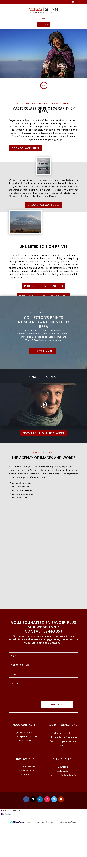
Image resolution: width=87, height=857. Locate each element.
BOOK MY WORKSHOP (26, 148)
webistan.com (26, 770)
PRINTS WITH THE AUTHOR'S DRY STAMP (43, 295)
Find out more (42, 350)
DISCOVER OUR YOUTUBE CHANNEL (43, 433)
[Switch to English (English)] (10, 814)
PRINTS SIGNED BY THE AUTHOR (43, 285)
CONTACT (43, 24)
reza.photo (26, 774)
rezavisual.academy (26, 765)
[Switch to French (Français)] (10, 810)
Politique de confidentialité (62, 737)
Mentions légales (63, 733)
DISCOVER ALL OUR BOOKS (43, 204)
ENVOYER (57, 704)
